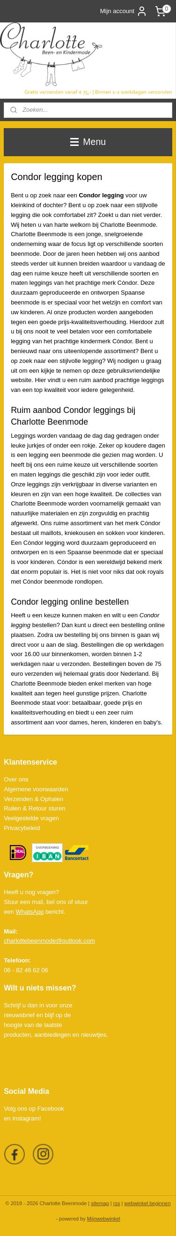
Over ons (16, 779)
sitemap (100, 1203)
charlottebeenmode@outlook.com (49, 940)
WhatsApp (29, 911)
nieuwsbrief (19, 1015)
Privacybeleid (22, 827)
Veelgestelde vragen (31, 818)
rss (116, 1203)
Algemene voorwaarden (36, 789)
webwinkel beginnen (147, 1203)
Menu (88, 142)
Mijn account (123, 11)
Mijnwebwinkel (103, 1219)
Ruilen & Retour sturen (35, 808)
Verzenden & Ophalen (33, 798)
